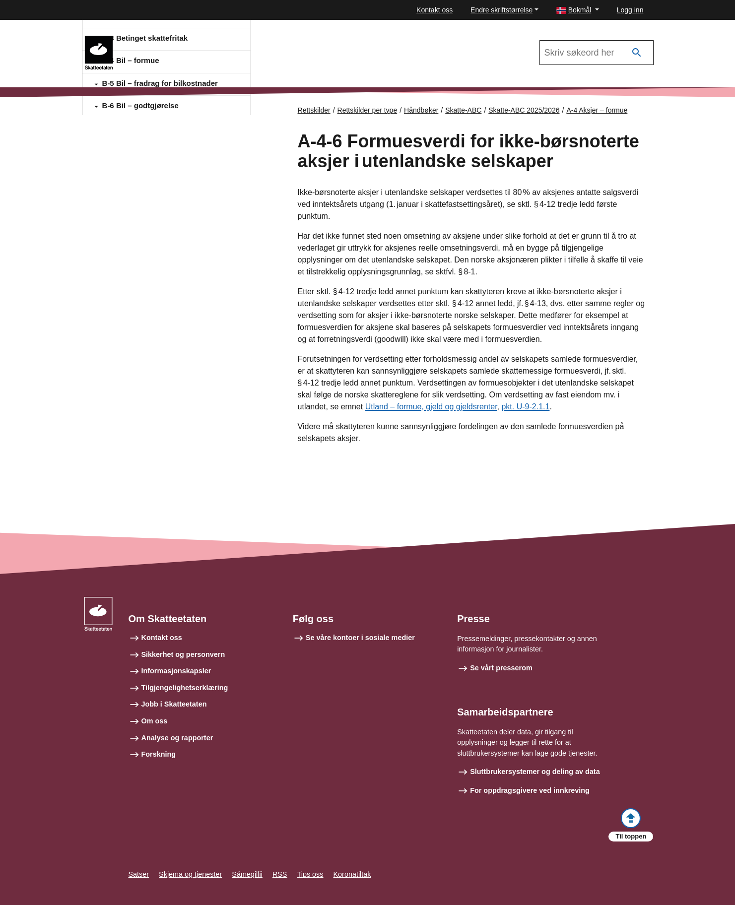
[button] (577, 10)
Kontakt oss (434, 10)
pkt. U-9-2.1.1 (525, 407)
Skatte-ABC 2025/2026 (523, 110)
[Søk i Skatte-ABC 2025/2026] (596, 52)
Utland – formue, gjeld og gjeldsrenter (431, 407)
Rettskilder (314, 110)
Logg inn (630, 10)
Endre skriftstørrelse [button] (501, 10)
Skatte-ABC (150, 40)
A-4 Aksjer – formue (596, 110)
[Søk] (636, 53)
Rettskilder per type (367, 110)
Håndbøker (421, 110)
